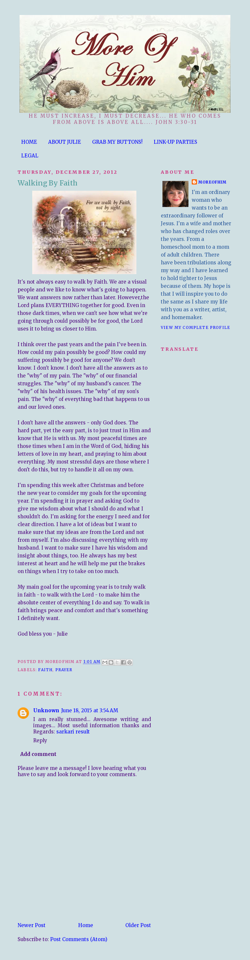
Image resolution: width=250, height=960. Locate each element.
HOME (29, 142)
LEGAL (29, 156)
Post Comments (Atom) (78, 939)
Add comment (38, 754)
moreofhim (212, 182)
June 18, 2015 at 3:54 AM (89, 710)
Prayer (64, 669)
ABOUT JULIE (64, 142)
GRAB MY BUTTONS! (117, 142)
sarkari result (73, 732)
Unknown (46, 710)
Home (85, 925)
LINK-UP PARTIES (175, 142)
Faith (45, 669)
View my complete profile (195, 327)
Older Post (138, 925)
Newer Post (32, 925)
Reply (40, 740)
